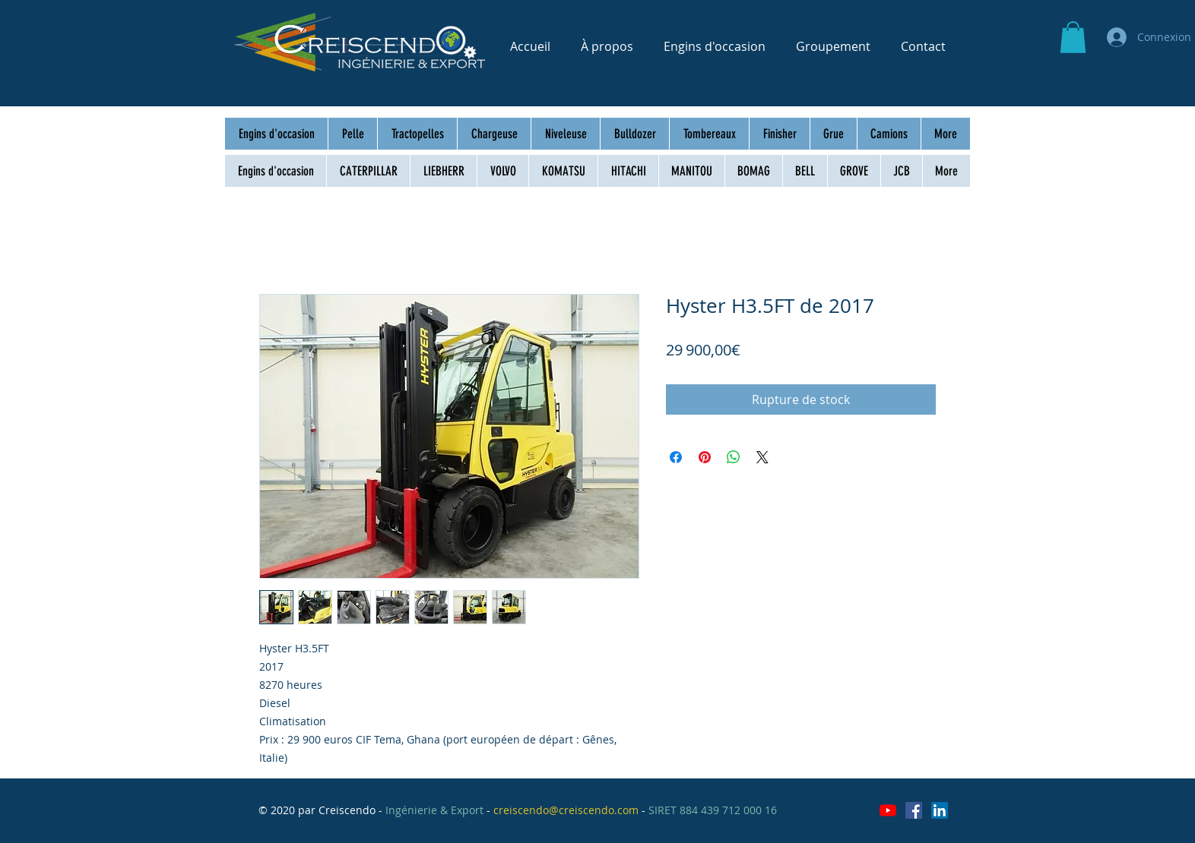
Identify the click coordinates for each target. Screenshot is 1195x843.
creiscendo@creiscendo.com (566, 810)
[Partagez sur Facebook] (676, 457)
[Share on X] (762, 457)
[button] (1073, 37)
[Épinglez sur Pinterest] (705, 457)
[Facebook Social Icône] (913, 810)
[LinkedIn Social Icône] (939, 810)
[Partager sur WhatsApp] (733, 457)
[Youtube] (888, 810)
